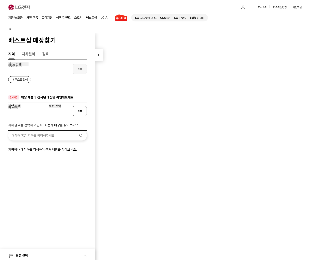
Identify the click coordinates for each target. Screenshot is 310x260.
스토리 (78, 17)
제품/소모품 (15, 18)
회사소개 (262, 7)
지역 (11, 54)
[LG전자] (19, 7)
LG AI (104, 17)
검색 (45, 54)
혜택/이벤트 (63, 17)
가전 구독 (32, 18)
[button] (234, 7)
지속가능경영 (280, 7)
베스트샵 (91, 17)
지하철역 (28, 54)
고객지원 (47, 17)
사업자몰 (297, 7)
